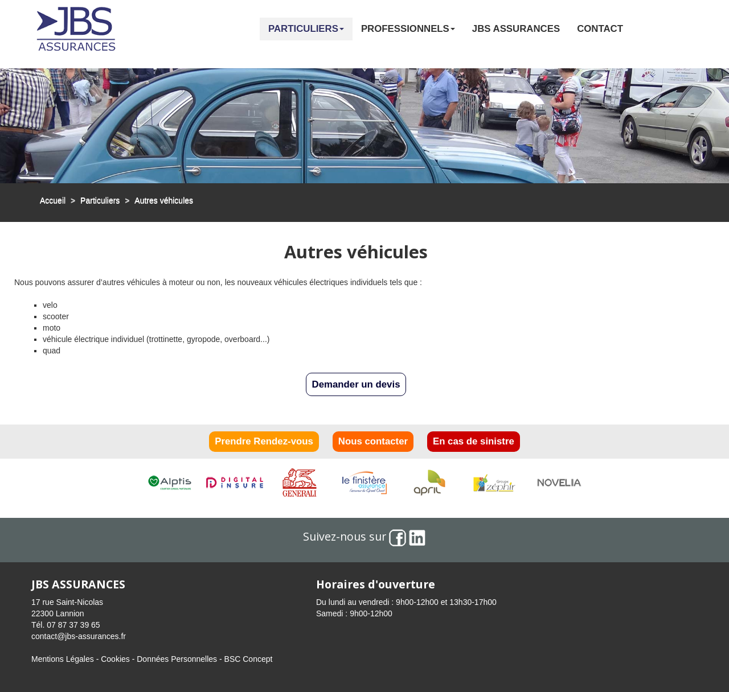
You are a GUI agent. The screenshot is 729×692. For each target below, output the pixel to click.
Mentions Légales (62, 659)
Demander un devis (356, 384)
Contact (600, 28)
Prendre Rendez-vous (264, 441)
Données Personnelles (177, 659)
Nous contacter (373, 441)
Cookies (115, 659)
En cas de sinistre (473, 441)
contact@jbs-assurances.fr (78, 636)
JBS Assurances (516, 28)
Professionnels (408, 28)
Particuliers (306, 28)
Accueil (52, 200)
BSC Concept (248, 659)
